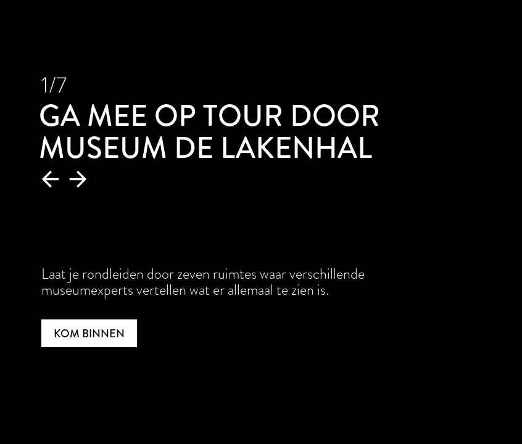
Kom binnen (89, 334)
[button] (50, 179)
